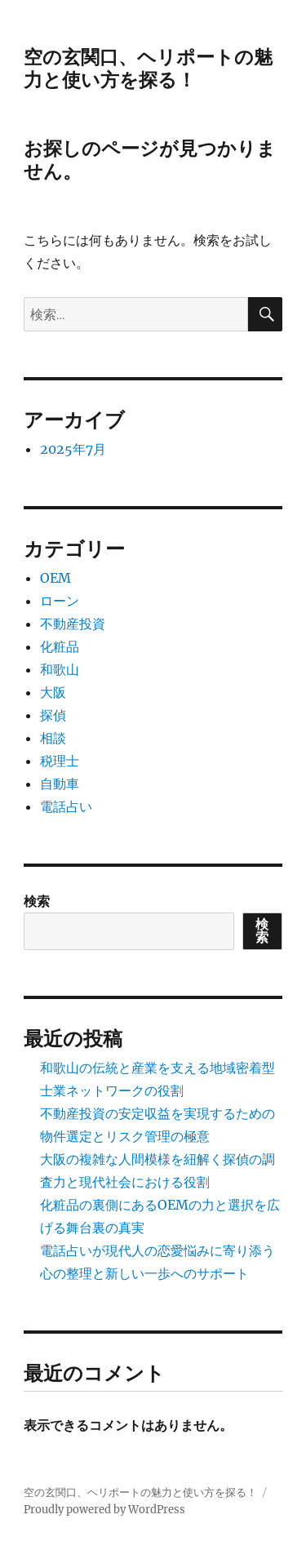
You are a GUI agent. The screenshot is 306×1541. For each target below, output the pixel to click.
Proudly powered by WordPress (104, 1510)
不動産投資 (72, 623)
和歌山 (59, 669)
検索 (37, 901)
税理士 (59, 761)
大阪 (53, 692)
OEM (55, 578)
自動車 (59, 783)
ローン (59, 601)
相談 (53, 738)
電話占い (66, 806)
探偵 (53, 715)
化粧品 (59, 646)
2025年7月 (73, 449)
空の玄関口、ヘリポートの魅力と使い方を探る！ (148, 68)
